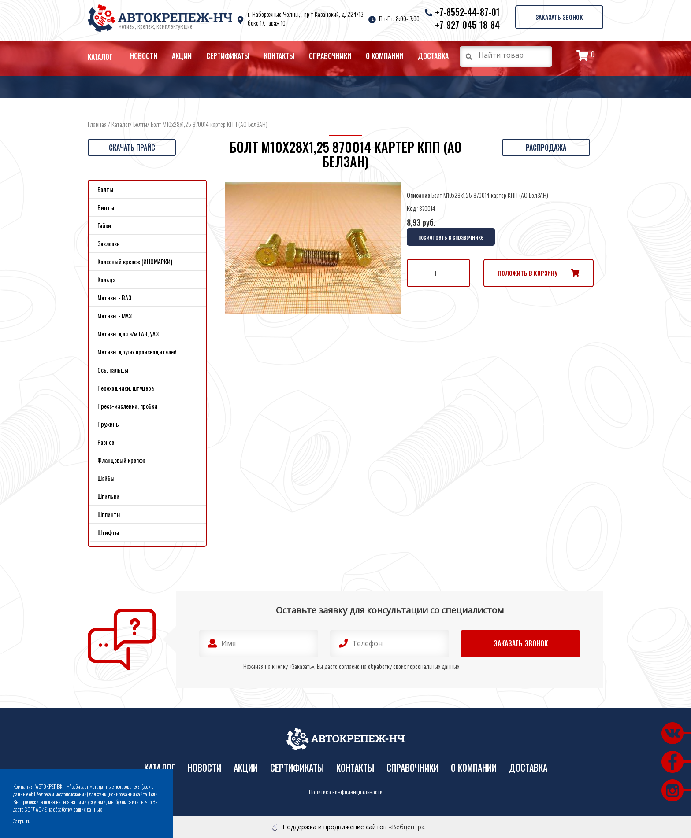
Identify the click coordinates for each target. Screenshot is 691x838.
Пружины (108, 423)
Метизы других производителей (137, 351)
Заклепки (108, 243)
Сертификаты (227, 56)
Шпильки (108, 496)
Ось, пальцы (112, 369)
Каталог (100, 57)
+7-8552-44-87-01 (467, 11)
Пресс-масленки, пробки (127, 405)
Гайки (104, 225)
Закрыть (21, 821)
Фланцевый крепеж (121, 460)
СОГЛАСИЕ (35, 809)
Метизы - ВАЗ (114, 297)
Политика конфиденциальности (346, 791)
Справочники (330, 56)
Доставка (433, 56)
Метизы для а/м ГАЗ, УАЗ (128, 333)
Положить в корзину (527, 272)
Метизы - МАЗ (114, 315)
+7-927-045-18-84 (467, 24)
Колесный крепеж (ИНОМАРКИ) (134, 261)
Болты (140, 124)
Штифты (108, 532)
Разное (105, 442)
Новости (143, 56)
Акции (182, 56)
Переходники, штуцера (125, 387)
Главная (97, 124)
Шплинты (109, 514)
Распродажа (546, 147)
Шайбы (106, 478)
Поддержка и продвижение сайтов (334, 827)
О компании (384, 56)
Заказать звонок (559, 17)
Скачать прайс (132, 147)
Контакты (279, 56)
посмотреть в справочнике (450, 236)
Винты (105, 207)
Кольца (106, 279)
